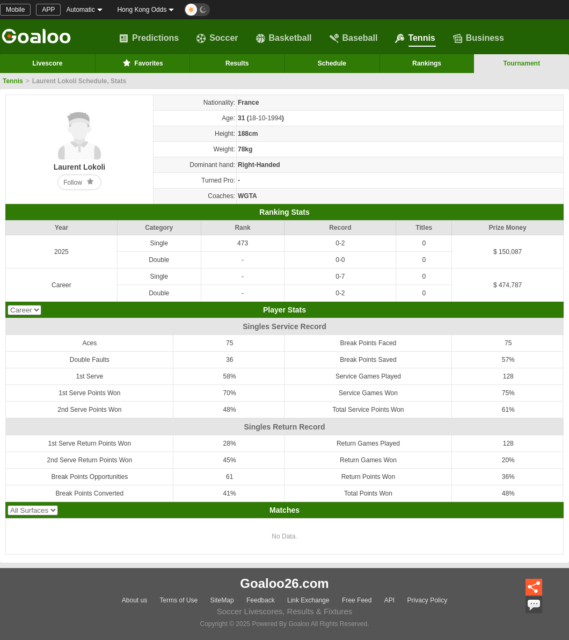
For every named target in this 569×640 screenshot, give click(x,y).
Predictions (149, 38)
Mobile (15, 9)
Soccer (217, 38)
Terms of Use (179, 600)
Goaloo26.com (284, 583)
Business (478, 38)
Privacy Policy (427, 600)
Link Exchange (308, 600)
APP (48, 9)
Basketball (284, 38)
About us (134, 600)
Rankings (426, 63)
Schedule (332, 63)
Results (237, 63)
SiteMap (222, 600)
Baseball (354, 38)
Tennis (415, 38)
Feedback (260, 600)
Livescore (47, 63)
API (389, 600)
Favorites (142, 62)
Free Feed (356, 600)
